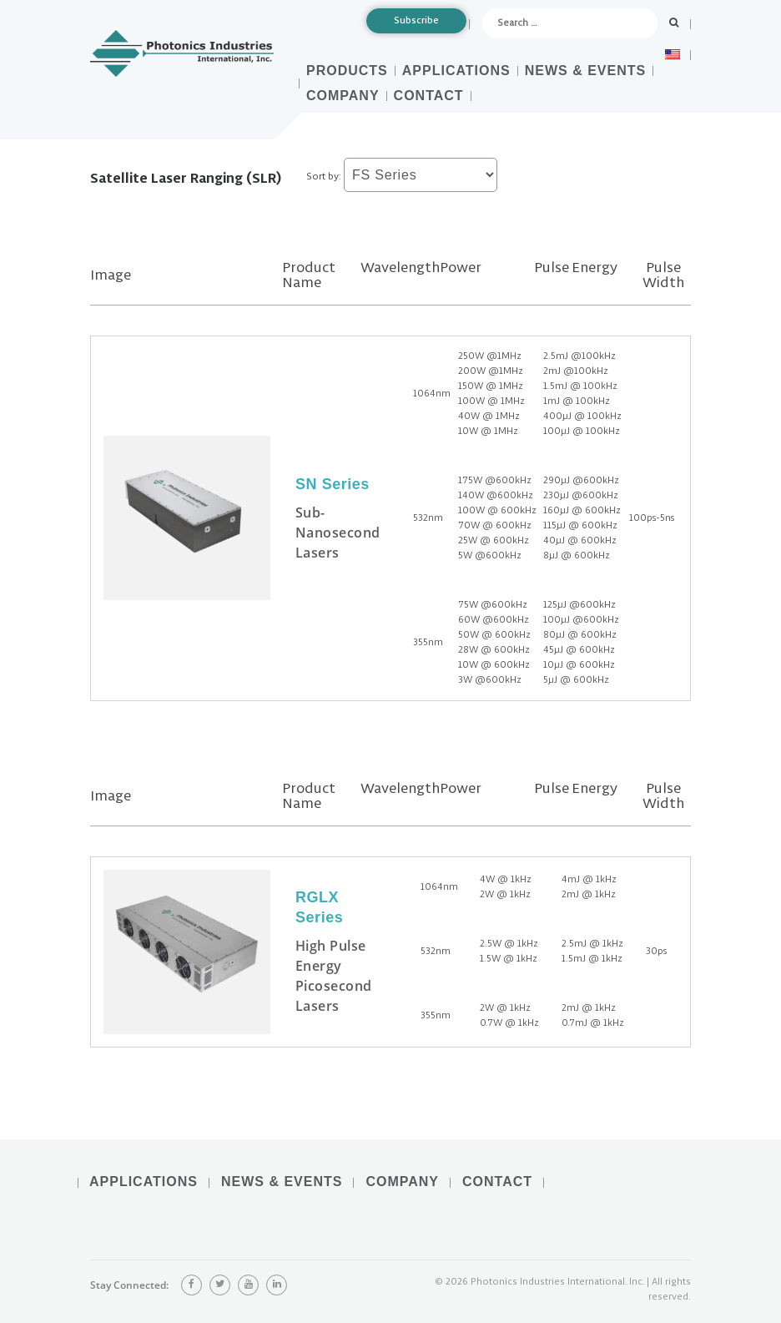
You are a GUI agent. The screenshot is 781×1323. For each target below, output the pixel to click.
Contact (429, 95)
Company (343, 95)
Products (347, 70)
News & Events (585, 70)
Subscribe (416, 20)
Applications (456, 70)
